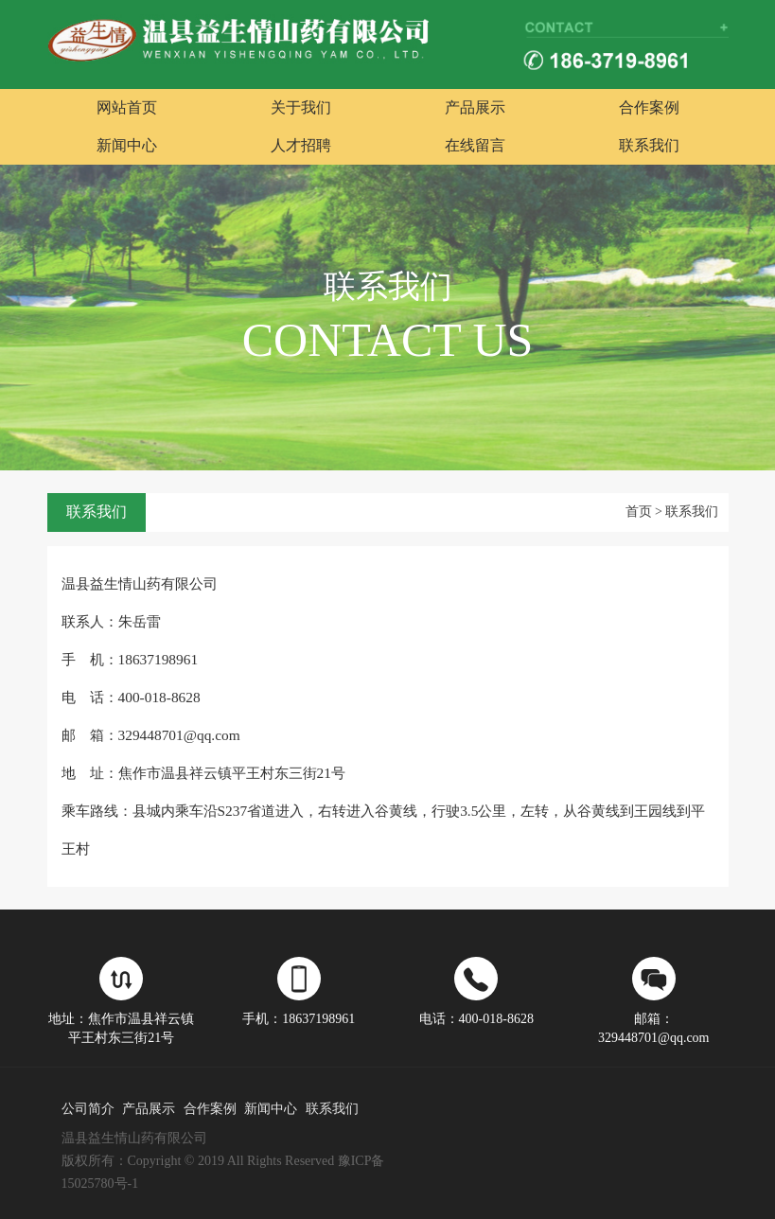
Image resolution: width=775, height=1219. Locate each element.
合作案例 (649, 107)
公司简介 (88, 1109)
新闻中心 (127, 145)
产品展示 (475, 107)
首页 (638, 511)
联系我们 (649, 145)
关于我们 (301, 107)
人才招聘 (301, 145)
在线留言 (475, 145)
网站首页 (127, 107)
